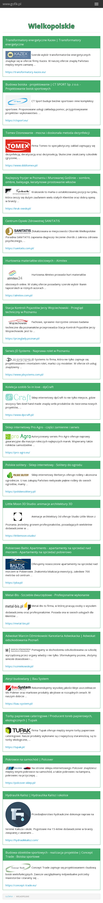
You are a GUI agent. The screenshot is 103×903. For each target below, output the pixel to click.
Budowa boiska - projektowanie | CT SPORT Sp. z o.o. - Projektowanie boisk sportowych (43, 86)
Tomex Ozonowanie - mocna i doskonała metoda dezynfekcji (47, 133)
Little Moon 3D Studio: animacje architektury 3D (38, 504)
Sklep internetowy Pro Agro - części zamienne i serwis (42, 427)
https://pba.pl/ (14, 582)
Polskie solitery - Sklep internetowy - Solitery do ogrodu (43, 465)
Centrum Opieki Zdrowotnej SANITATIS (32, 221)
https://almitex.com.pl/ (19, 295)
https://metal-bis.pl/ (17, 623)
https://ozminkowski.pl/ (19, 666)
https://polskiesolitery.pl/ (20, 491)
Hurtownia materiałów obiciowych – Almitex (36, 261)
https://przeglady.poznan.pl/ (22, 338)
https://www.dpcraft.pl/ (19, 414)
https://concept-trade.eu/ (21, 885)
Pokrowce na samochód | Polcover (29, 759)
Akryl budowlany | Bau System (27, 679)
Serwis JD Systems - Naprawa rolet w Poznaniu (37, 351)
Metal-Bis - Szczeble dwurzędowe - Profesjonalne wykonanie (47, 595)
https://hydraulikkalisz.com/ (21, 840)
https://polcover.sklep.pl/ (20, 782)
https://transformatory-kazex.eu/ (25, 72)
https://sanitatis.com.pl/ (19, 248)
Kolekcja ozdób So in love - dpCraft (29, 387)
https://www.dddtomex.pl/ (21, 165)
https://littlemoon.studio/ (20, 535)
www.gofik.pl (12, 4)
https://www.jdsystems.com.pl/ (24, 374)
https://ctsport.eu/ (16, 120)
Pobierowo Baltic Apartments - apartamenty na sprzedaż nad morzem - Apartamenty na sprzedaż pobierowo (48, 550)
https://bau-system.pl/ (19, 703)
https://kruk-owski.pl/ (18, 208)
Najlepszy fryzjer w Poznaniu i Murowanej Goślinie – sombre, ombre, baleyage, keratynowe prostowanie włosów (47, 180)
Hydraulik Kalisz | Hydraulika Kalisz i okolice (36, 795)
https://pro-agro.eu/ (17, 452)
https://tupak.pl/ (15, 747)
